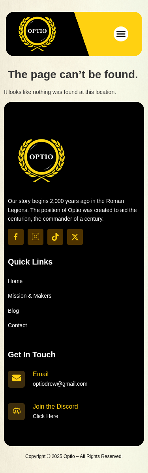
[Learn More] (74, 379)
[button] (121, 33)
